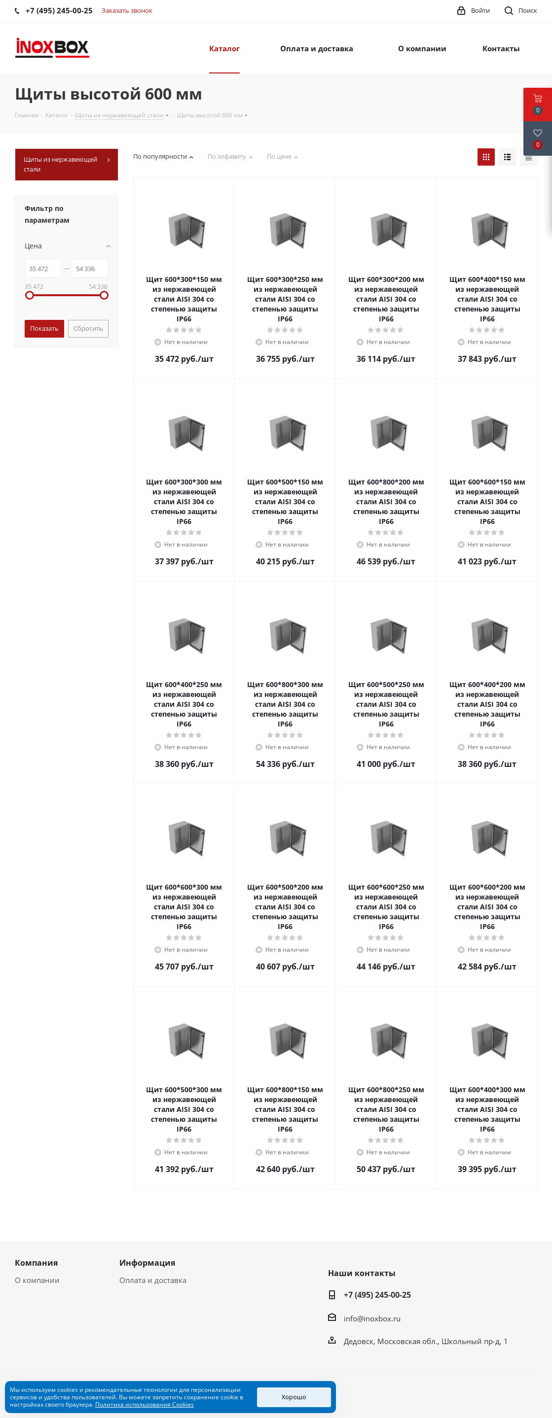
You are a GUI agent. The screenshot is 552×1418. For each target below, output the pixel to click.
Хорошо (294, 1397)
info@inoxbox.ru (372, 1318)
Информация (147, 1262)
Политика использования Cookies (144, 1404)
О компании (37, 1280)
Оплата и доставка (152, 1280)
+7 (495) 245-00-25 (377, 1294)
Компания (36, 1262)
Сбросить (88, 328)
